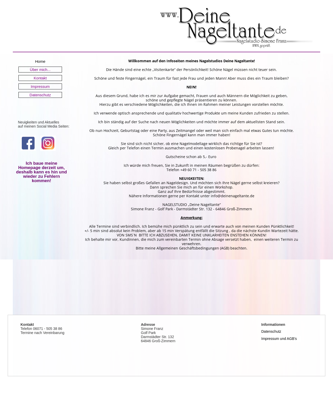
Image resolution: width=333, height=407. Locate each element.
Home (40, 61)
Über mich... (40, 69)
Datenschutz (40, 95)
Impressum (40, 86)
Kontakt (40, 78)
